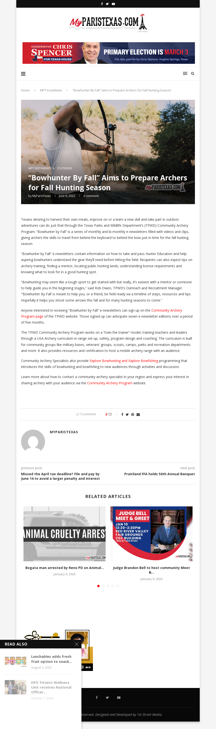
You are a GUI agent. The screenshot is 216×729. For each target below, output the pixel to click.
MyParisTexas (41, 196)
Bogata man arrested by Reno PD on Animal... (64, 567)
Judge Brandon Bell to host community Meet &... (151, 570)
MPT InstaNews (51, 90)
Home (25, 90)
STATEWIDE (64, 168)
